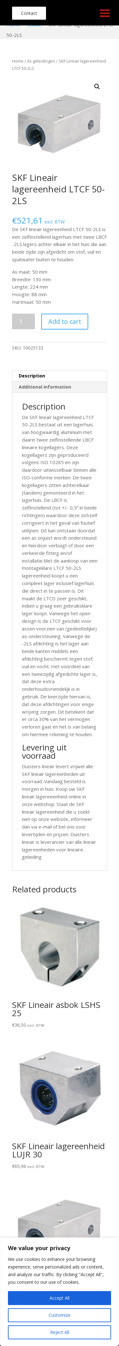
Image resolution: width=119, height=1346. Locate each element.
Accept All (59, 1298)
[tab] (60, 376)
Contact (29, 13)
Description (32, 376)
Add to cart (64, 321)
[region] (59, 1291)
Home (17, 61)
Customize (59, 1315)
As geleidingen (41, 61)
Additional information (45, 387)
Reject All (59, 1332)
